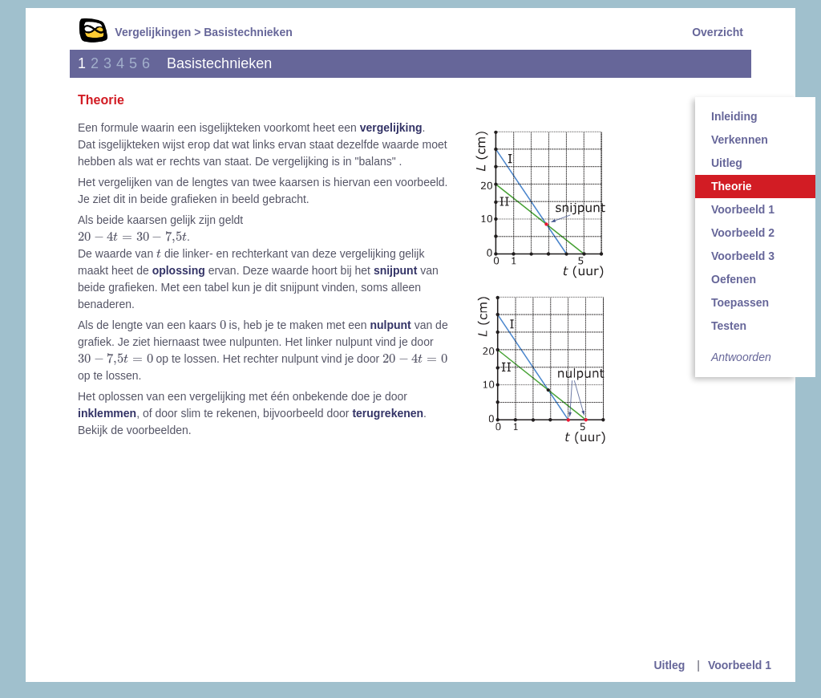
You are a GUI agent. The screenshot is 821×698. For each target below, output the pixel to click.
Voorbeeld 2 (742, 232)
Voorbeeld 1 (742, 209)
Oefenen (733, 279)
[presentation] (132, 237)
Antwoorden (741, 357)
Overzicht (717, 32)
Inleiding (734, 116)
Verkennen (739, 139)
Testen (728, 325)
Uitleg (726, 162)
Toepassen (740, 302)
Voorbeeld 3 (742, 256)
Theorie (731, 186)
